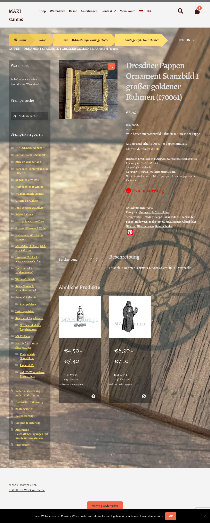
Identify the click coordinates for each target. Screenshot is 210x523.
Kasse (73, 11)
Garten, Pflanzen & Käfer (30, 228)
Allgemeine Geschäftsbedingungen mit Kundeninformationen (31, 434)
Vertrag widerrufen (105, 506)
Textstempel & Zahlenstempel (24, 271)
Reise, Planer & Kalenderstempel (25, 288)
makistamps (156, 222)
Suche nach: (180, 11)
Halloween (141, 222)
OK (171, 516)
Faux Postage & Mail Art (30, 208)
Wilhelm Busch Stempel (29, 194)
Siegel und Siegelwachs (29, 318)
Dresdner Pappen (153, 217)
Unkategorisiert (24, 311)
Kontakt (107, 11)
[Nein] (205, 516)
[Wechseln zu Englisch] (149, 12)
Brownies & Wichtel (27, 180)
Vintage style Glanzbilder (142, 40)
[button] (111, 66)
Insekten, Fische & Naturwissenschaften (28, 259)
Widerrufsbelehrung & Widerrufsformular (29, 393)
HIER (159, 149)
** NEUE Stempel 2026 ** (30, 148)
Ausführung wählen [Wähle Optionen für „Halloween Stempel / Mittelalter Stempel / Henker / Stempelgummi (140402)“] (144, 395)
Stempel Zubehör (25, 297)
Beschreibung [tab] (68, 259)
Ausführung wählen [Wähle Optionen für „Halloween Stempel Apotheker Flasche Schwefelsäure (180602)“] (93, 395)
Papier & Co (27, 365)
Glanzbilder (172, 217)
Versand (136, 129)
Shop (42, 11)
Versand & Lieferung (27, 423)
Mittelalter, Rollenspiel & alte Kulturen (30, 248)
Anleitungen (89, 11)
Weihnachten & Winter (29, 187)
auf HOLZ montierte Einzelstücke (32, 374)
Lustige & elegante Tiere (29, 221)
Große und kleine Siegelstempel (30, 327)
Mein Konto (127, 11)
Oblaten (131, 226)
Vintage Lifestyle (25, 279)
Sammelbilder (163, 226)
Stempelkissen (28, 304)
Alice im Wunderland (28, 162)
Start (22, 40)
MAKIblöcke (22, 336)
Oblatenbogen (145, 226)
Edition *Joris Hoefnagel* (30, 155)
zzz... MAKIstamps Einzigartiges (85, 40)
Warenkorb (57, 11)
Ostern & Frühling (26, 201)
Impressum (22, 445)
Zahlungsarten (24, 409)
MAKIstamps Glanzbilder (180, 222)
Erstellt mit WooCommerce (27, 490)
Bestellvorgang (24, 416)
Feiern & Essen (24, 214)
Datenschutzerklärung (29, 402)
